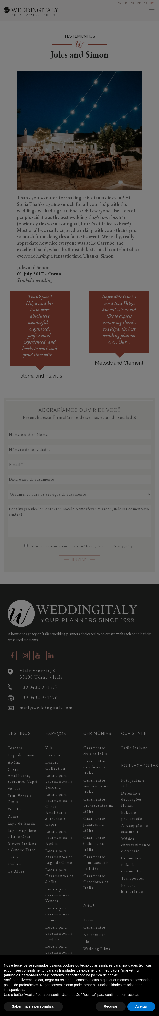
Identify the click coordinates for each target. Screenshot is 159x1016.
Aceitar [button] (141, 1006)
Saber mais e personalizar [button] (33, 1006)
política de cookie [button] (104, 975)
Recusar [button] (110, 1006)
